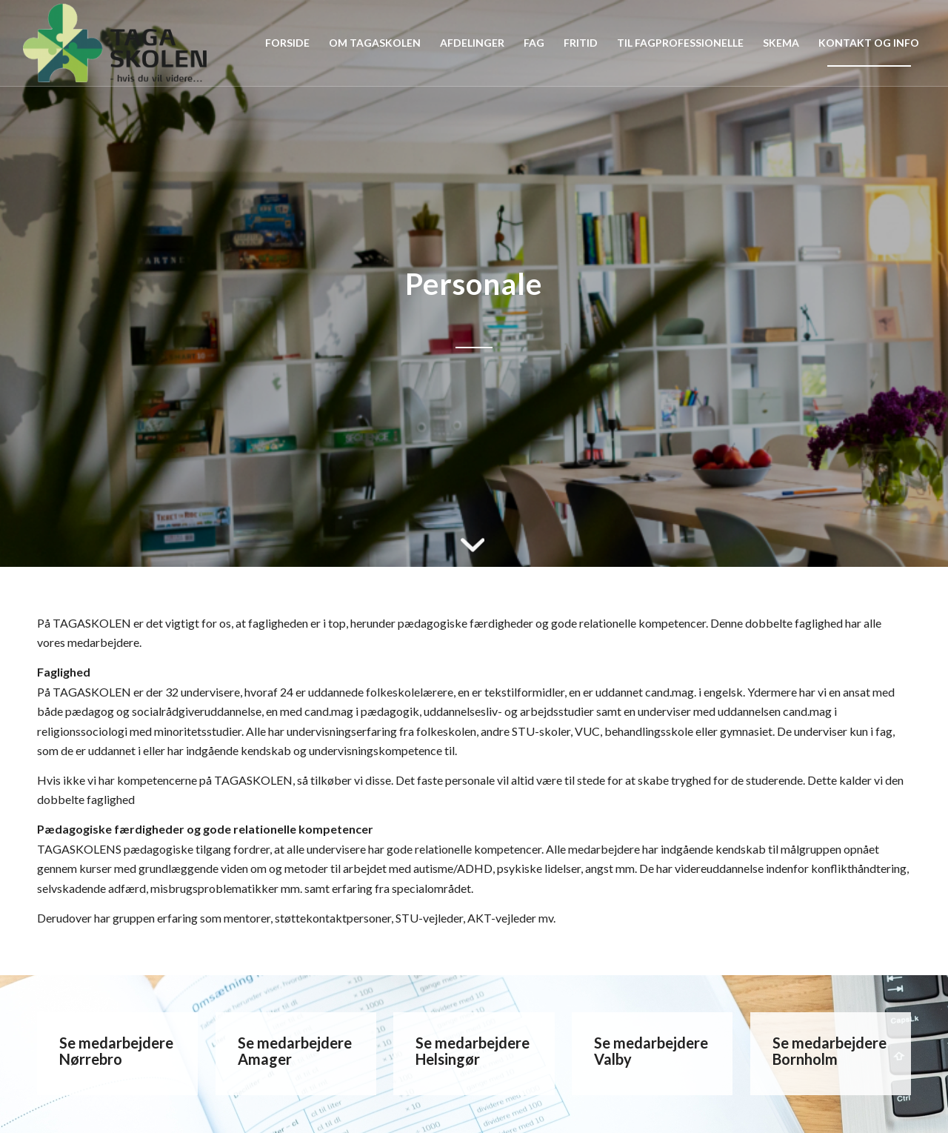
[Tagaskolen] (114, 43)
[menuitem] (287, 43)
